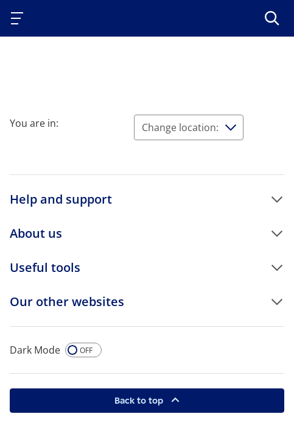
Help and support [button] (61, 199)
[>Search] (272, 18)
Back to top (140, 400)
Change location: (180, 127)
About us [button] (36, 233)
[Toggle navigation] (19, 18)
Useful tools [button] (45, 267)
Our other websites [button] (67, 301)
